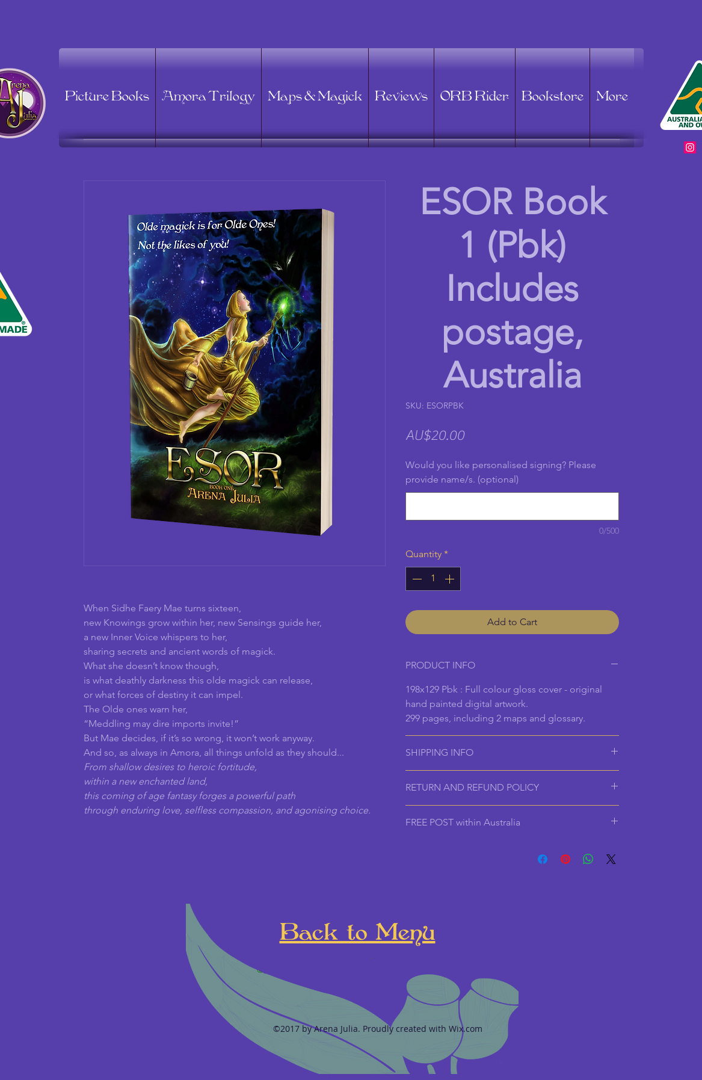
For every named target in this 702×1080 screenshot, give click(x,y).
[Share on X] (611, 859)
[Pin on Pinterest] (565, 859)
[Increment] (450, 578)
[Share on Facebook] (542, 859)
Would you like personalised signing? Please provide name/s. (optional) (500, 472)
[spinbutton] (433, 578)
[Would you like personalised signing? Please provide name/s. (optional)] (512, 506)
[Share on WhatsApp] (588, 859)
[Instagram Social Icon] (690, 147)
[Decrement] (415, 578)
